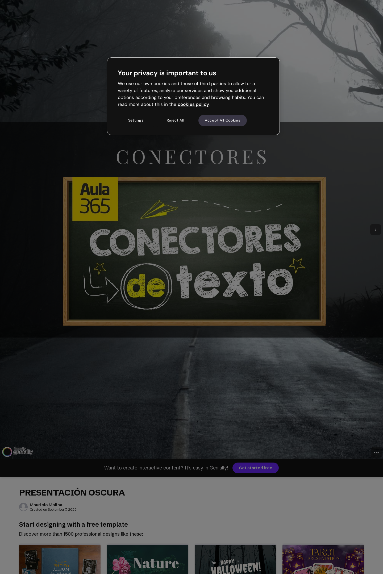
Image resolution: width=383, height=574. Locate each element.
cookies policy (193, 104)
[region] (193, 96)
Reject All (175, 120)
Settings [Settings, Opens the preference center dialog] (136, 120)
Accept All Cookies (222, 120)
